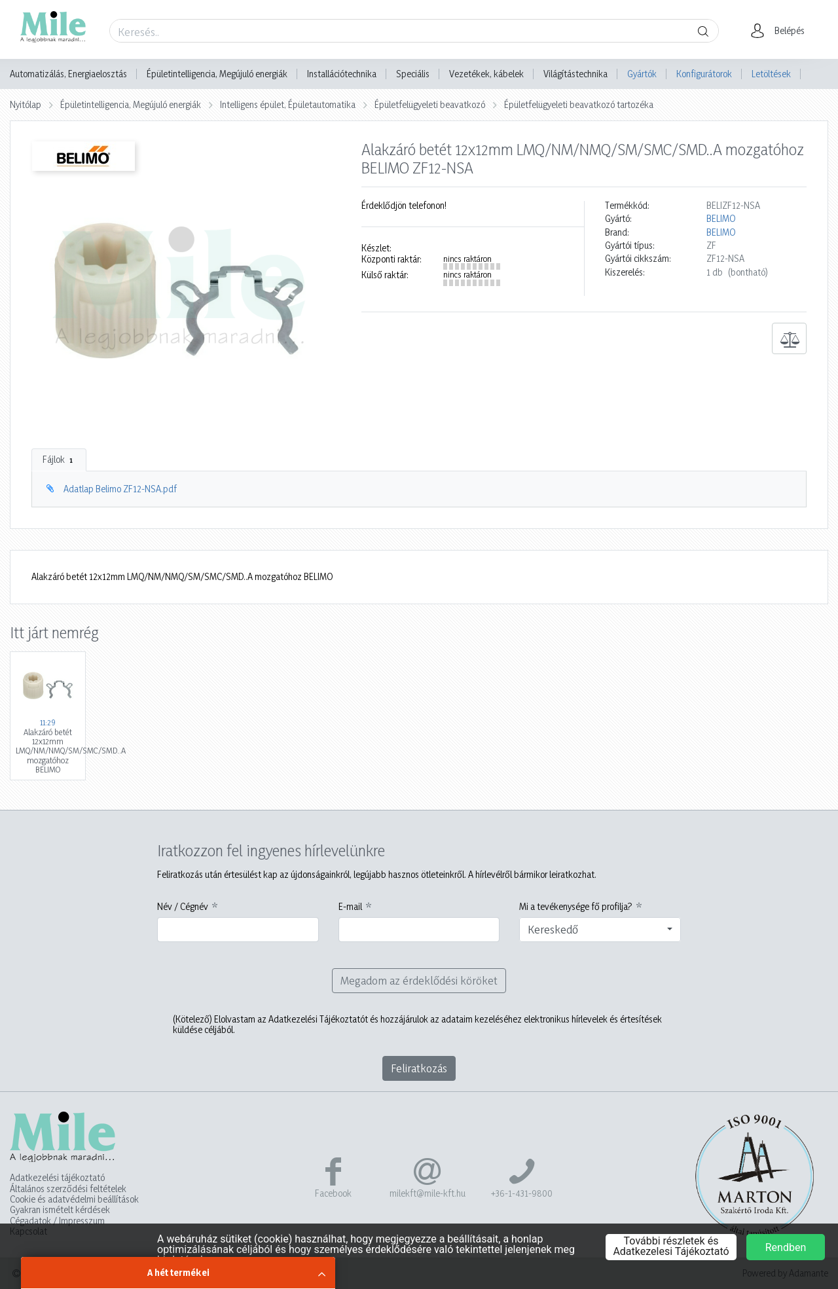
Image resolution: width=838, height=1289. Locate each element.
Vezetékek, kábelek (486, 74)
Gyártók (642, 73)
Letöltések (771, 73)
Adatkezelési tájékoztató (57, 1177)
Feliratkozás (419, 1068)
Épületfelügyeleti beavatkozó (429, 104)
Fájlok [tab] (59, 459)
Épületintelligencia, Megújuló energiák (217, 74)
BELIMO (721, 218)
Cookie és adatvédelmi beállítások (74, 1199)
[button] (781, 30)
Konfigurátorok (704, 73)
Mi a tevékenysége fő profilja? (575, 906)
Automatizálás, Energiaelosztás (68, 74)
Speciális (412, 74)
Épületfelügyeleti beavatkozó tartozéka (578, 104)
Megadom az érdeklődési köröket (419, 980)
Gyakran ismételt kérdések (60, 1210)
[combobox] (600, 929)
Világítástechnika (575, 74)
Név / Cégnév (182, 906)
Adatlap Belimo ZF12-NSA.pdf (120, 488)
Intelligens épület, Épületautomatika (287, 104)
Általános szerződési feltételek (68, 1189)
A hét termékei (178, 1272)
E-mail (350, 906)
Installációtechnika (341, 74)
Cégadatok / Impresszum (57, 1221)
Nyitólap (25, 104)
